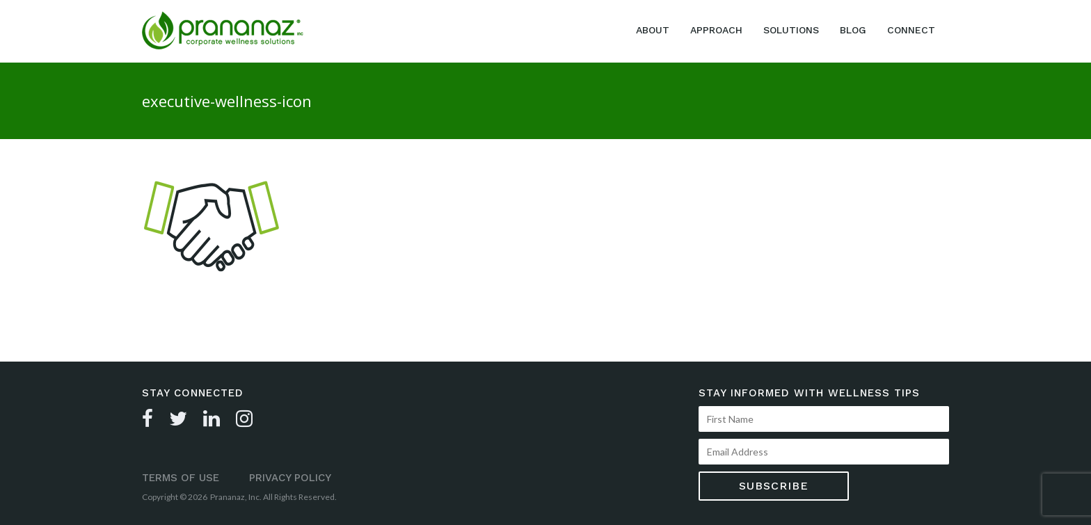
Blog (853, 29)
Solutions (791, 29)
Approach (716, 29)
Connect (911, 29)
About (652, 29)
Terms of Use (180, 477)
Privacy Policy (290, 477)
